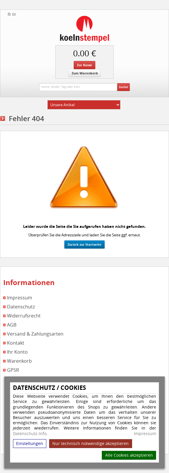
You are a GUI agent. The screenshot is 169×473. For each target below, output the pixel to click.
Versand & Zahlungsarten (35, 334)
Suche (123, 87)
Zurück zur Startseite (84, 244)
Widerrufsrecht (24, 316)
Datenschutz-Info (29, 433)
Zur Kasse (84, 65)
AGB (11, 325)
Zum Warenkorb (85, 73)
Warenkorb (19, 361)
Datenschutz (21, 307)
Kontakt (15, 343)
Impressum (145, 433)
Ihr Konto (17, 352)
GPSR (13, 370)
